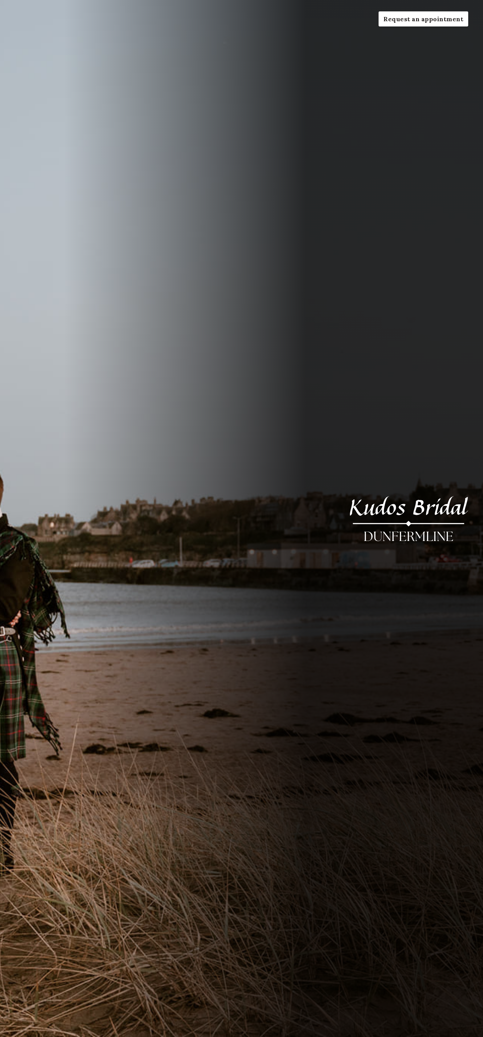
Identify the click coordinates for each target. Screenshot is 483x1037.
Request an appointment (423, 19)
